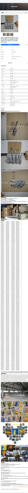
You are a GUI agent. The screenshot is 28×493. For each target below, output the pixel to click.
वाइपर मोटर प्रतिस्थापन (10, 490)
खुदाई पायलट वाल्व (4, 490)
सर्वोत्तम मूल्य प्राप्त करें (10, 44)
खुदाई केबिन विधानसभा (16, 490)
